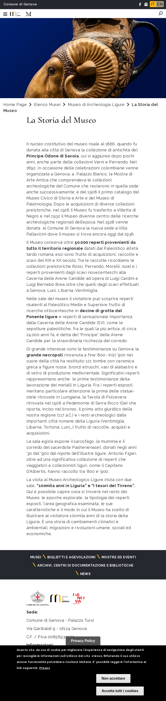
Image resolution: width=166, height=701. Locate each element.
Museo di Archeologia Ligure (97, 104)
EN (160, 4)
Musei (35, 557)
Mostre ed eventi (119, 557)
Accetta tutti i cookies (120, 691)
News (85, 574)
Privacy (44, 668)
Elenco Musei (47, 104)
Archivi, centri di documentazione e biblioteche (85, 565)
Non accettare (113, 678)
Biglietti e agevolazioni (71, 557)
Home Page (15, 104)
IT (153, 4)
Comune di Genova (20, 4)
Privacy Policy (83, 641)
